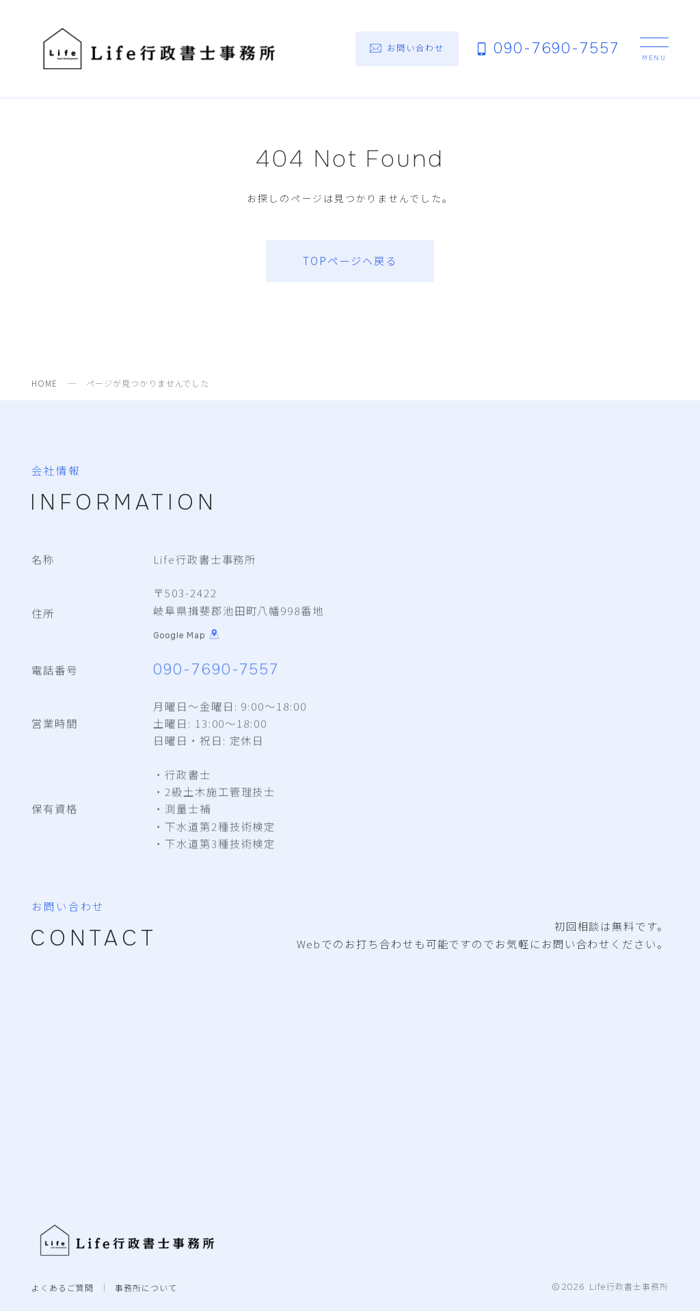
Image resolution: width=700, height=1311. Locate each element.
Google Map (186, 636)
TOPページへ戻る (349, 260)
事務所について (146, 1287)
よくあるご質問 (62, 1287)
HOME (44, 383)
